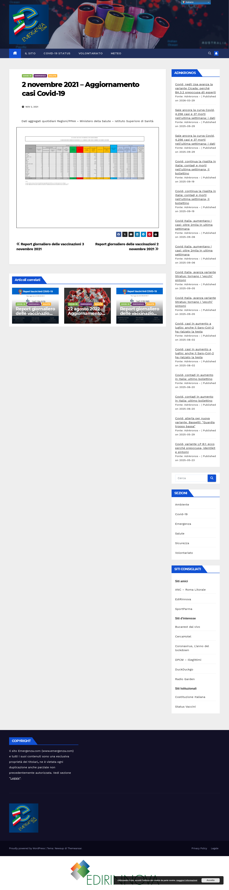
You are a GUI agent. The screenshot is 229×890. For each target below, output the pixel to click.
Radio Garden (185, 679)
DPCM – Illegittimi (188, 659)
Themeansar (75, 848)
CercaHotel (183, 636)
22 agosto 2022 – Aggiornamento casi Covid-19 (85, 313)
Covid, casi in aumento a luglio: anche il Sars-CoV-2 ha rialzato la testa (194, 327)
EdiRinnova (183, 599)
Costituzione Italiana (190, 697)
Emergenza (40, 76)
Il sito (30, 53)
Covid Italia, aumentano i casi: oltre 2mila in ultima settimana (194, 225)
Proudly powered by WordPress (27, 848)
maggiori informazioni (186, 880)
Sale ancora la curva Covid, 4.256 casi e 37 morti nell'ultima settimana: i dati (195, 114)
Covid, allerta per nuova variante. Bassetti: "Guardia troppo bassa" (195, 422)
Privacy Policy (199, 848)
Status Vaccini (185, 706)
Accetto (211, 880)
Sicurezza (182, 543)
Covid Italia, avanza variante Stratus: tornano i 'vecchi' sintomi (195, 276)
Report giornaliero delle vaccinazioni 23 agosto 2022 (35, 313)
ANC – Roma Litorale (190, 589)
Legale (15, 778)
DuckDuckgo (184, 669)
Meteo (116, 53)
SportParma (183, 609)
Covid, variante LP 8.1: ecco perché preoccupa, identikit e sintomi (195, 448)
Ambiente (182, 504)
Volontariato (91, 53)
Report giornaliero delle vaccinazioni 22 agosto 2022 (139, 313)
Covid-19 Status (57, 53)
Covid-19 (27, 76)
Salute (52, 76)
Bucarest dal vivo (187, 627)
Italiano (188, 2)
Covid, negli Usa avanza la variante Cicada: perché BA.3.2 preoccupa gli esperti (195, 88)
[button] (209, 53)
